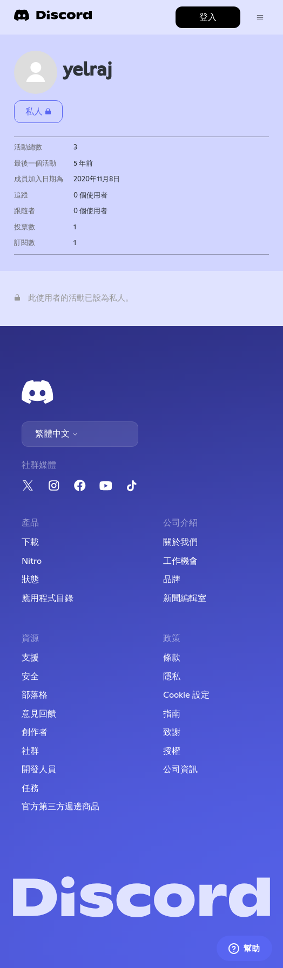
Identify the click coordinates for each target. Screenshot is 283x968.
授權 (171, 751)
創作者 (35, 732)
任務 (30, 788)
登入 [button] (208, 17)
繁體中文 (56, 434)
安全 (30, 676)
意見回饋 (39, 714)
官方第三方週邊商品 (60, 806)
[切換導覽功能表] (260, 17)
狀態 (30, 579)
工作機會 (180, 561)
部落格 (35, 695)
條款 (171, 657)
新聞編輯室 (184, 598)
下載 (30, 542)
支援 (30, 657)
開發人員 (39, 769)
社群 (30, 751)
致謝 (171, 732)
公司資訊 (180, 769)
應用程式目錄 (47, 598)
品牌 (171, 579)
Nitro (32, 561)
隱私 (171, 676)
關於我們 (180, 542)
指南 (171, 714)
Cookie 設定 (186, 695)
